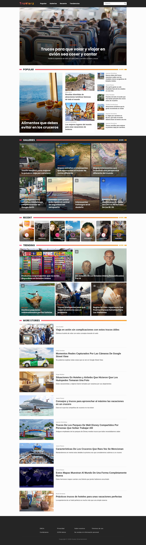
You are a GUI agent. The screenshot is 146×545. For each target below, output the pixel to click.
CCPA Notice (61, 532)
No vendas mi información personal (86, 532)
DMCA (42, 528)
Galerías (53, 3)
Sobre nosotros (79, 528)
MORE (121, 69)
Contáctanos (44, 532)
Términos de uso (97, 528)
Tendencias (75, 3)
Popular (43, 3)
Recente (63, 3)
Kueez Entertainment (79, 539)
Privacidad (60, 528)
